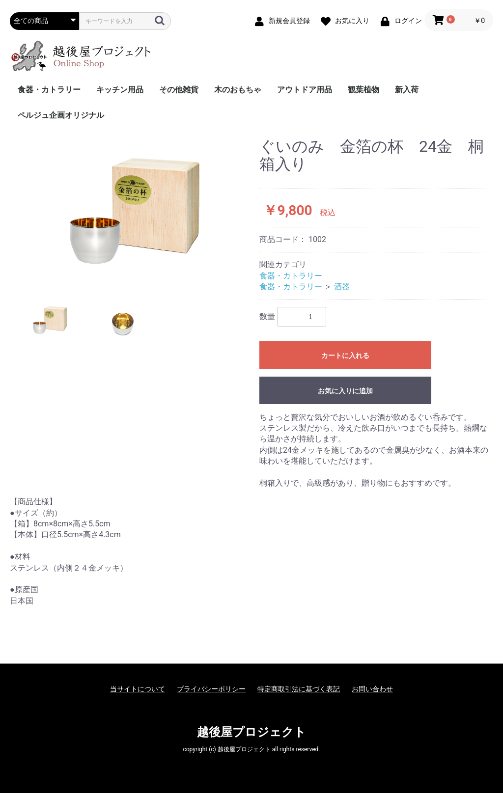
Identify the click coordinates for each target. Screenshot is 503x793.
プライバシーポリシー (211, 689)
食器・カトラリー (49, 89)
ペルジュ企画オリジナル (61, 115)
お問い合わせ (372, 689)
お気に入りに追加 (345, 391)
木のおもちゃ (237, 89)
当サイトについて (137, 689)
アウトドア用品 (304, 89)
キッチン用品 (119, 89)
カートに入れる (345, 355)
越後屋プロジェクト (251, 732)
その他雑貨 (178, 89)
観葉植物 (363, 89)
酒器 (342, 286)
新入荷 (407, 89)
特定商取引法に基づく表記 (298, 689)
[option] (131, 212)
